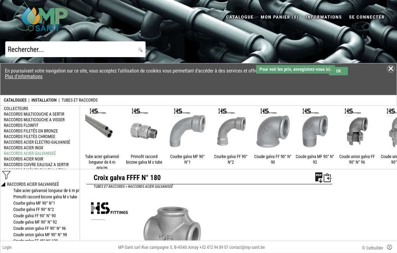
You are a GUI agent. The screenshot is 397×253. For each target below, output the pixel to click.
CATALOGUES (15, 100)
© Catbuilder (372, 248)
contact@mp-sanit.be (247, 247)
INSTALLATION (44, 100)
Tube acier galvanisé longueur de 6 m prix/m (102, 162)
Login (7, 247)
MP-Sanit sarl (129, 247)
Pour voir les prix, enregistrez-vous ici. (295, 69)
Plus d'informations (23, 76)
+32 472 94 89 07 (214, 247)
